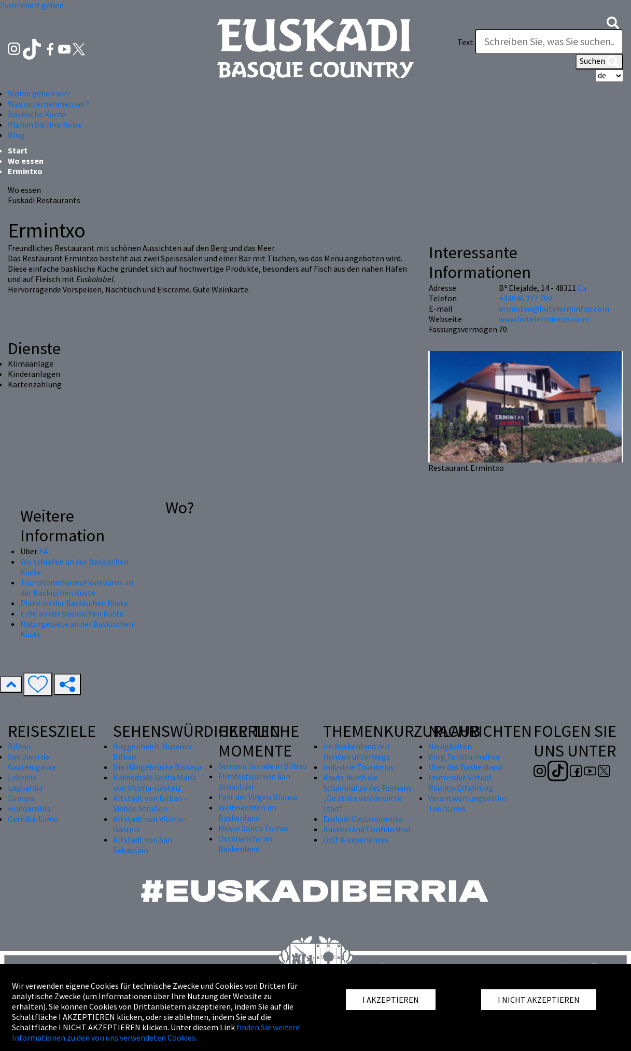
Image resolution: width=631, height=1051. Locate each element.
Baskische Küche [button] (37, 114)
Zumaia (21, 798)
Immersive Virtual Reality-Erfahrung (460, 782)
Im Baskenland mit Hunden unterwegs (356, 751)
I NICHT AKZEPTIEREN (539, 999)
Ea (582, 288)
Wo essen (26, 161)
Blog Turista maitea (463, 756)
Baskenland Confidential (367, 829)
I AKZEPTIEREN (390, 999)
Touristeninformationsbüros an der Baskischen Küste (76, 587)
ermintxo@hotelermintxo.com (554, 308)
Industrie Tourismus (358, 767)
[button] (613, 22)
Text (465, 42)
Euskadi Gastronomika (363, 819)
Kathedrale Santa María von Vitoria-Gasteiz (155, 782)
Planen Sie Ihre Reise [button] (45, 124)
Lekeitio (22, 777)
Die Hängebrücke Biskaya (157, 767)
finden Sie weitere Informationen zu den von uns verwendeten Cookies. (156, 1032)
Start (17, 150)
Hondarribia (29, 808)
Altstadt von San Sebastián (142, 844)
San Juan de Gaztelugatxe (32, 761)
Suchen (599, 61)
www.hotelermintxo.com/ (544, 319)
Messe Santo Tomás (253, 828)
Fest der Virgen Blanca (257, 797)
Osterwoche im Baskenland (245, 843)
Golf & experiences (356, 839)
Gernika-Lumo (33, 819)
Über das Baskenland (465, 767)
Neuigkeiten (450, 746)
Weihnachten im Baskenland (247, 812)
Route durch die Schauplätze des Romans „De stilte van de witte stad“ (367, 793)
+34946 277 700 (525, 298)
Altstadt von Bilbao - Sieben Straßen (150, 803)
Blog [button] (16, 135)
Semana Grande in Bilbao (262, 766)
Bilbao (19, 746)
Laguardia (25, 787)
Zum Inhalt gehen (32, 5)
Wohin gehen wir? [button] (39, 93)
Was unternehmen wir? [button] (48, 104)
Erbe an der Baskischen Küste (72, 613)
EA (43, 551)
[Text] (549, 41)
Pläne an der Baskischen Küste (74, 603)
